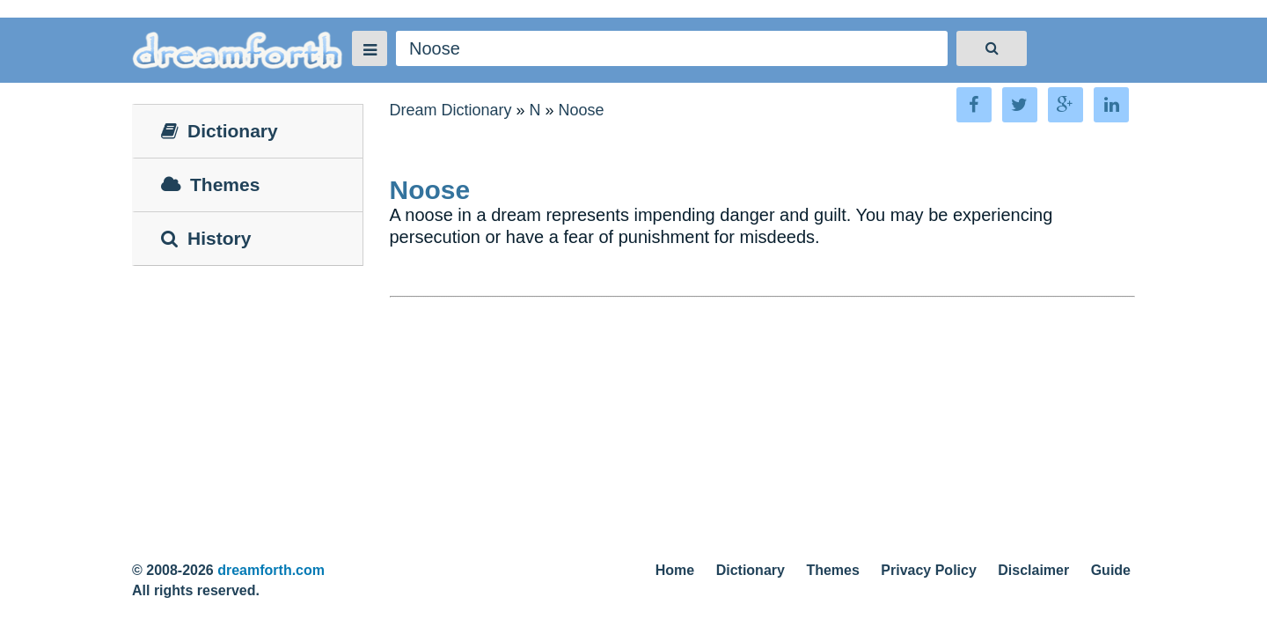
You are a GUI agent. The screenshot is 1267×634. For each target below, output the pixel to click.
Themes (832, 570)
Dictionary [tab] (219, 131)
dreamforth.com (271, 570)
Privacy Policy (929, 570)
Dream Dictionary (451, 110)
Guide (1111, 570)
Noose (581, 110)
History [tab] (206, 238)
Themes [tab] (210, 184)
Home (674, 570)
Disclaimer (1033, 570)
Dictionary (750, 570)
